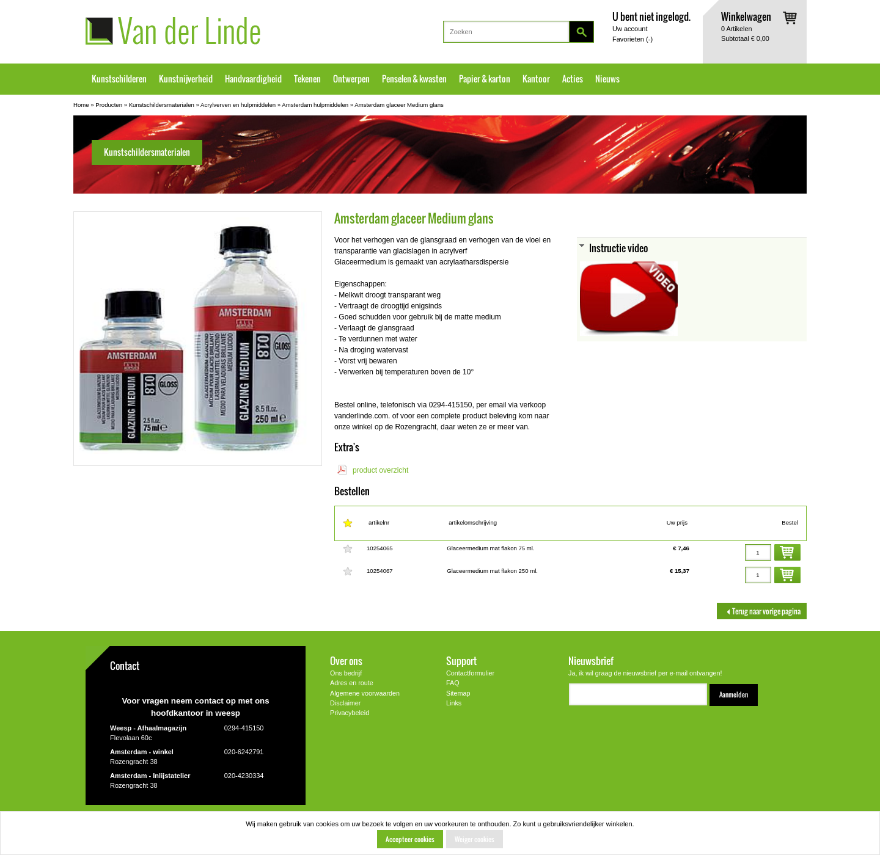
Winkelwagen (746, 16)
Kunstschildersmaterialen (161, 104)
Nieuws (607, 79)
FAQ (453, 682)
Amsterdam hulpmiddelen (315, 104)
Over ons (346, 660)
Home (81, 104)
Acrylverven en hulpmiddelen (238, 104)
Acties (572, 79)
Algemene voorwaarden (365, 693)
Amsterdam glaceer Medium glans (399, 104)
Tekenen (307, 79)
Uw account (629, 28)
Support (461, 660)
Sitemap (458, 693)
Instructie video (618, 248)
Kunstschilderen (119, 79)
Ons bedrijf (346, 673)
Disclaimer (345, 703)
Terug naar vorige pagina (762, 611)
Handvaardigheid (253, 79)
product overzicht (380, 470)
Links (453, 703)
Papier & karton (484, 79)
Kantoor (536, 79)
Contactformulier (470, 673)
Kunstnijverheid (186, 79)
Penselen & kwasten (414, 79)
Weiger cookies (474, 839)
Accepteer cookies (410, 839)
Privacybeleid (349, 712)
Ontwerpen (351, 79)
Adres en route (351, 682)
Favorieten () (632, 39)
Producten (108, 104)
